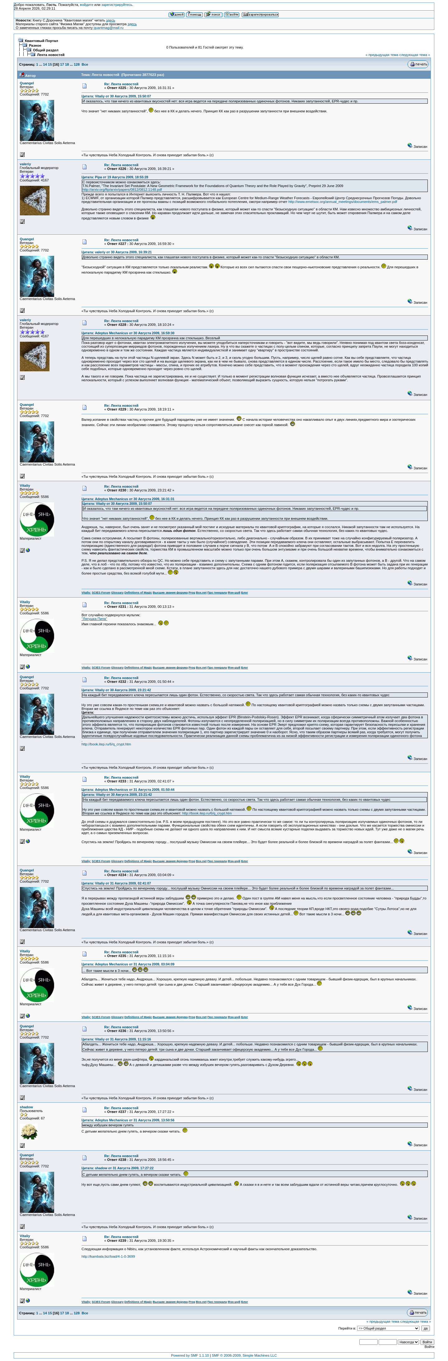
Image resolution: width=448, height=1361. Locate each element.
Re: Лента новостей (121, 84)
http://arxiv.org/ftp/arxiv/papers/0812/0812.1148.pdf (122, 189)
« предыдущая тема (382, 55)
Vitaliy (25, 485)
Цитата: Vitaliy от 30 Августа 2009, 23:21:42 (116, 690)
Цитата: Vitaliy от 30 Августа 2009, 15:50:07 (116, 96)
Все (85, 64)
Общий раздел (45, 50)
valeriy (25, 164)
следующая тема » (414, 55)
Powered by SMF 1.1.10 (190, 1355)
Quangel (27, 83)
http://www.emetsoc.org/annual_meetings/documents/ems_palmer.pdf (342, 202)
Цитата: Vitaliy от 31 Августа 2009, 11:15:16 (116, 1039)
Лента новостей (51, 55)
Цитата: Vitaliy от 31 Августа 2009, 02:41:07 (116, 883)
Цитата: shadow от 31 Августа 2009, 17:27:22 (118, 1168)
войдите (86, 5)
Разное (35, 45)
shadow (26, 1107)
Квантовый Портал (41, 41)
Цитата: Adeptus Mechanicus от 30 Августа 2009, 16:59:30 (128, 333)
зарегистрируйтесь (116, 5)
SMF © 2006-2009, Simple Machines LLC (244, 1355)
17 (62, 64)
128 (77, 64)
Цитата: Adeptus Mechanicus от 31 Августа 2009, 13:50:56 (128, 1120)
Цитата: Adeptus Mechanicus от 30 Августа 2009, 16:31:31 (128, 499)
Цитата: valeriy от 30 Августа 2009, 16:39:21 (117, 252)
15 (50, 64)
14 (45, 64)
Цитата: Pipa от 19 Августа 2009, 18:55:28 (115, 177)
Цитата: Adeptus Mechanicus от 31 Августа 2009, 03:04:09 (128, 964)
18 (67, 64)
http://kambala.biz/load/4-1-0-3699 (108, 1256)
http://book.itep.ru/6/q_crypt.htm (106, 744)
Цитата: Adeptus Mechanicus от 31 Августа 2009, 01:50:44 (128, 789)
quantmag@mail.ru (109, 28)
